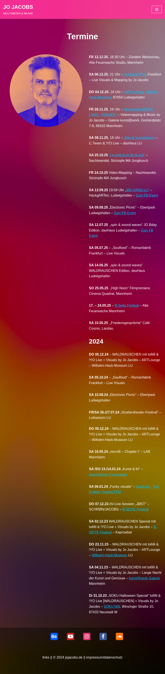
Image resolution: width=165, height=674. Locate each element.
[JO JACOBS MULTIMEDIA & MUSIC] (18, 9)
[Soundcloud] (119, 636)
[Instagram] (86, 636)
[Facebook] (103, 636)
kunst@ (135, 578)
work (144, 578)
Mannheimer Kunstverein (108, 474)
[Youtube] (70, 636)
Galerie (154, 578)
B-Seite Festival (127, 305)
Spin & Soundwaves (139, 137)
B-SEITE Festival (135, 509)
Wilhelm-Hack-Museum (109, 555)
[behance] (54, 636)
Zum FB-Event (147, 195)
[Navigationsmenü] (157, 9)
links (46, 657)
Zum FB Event (125, 213)
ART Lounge (134, 92)
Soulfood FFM (134, 74)
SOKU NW (112, 606)
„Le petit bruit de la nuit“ (127, 155)
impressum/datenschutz (104, 657)
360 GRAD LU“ (137, 190)
